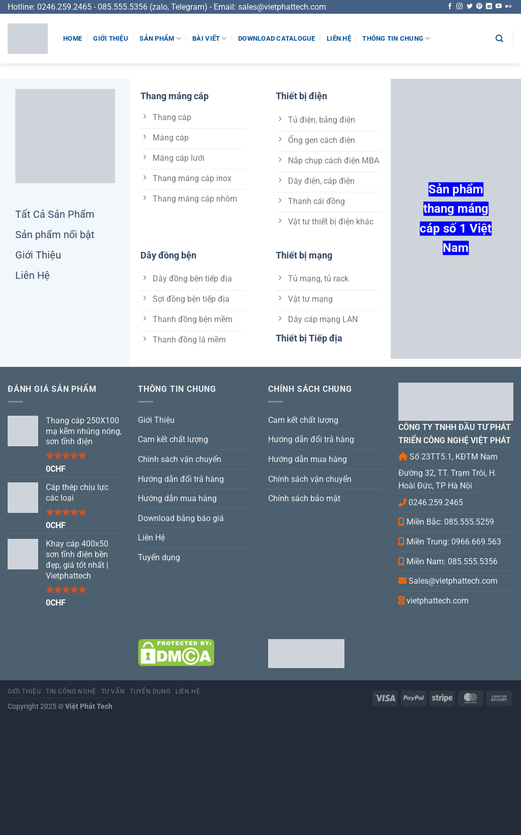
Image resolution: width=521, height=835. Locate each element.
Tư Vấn (113, 691)
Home (72, 38)
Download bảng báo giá (181, 518)
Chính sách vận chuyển (179, 459)
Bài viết (209, 38)
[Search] (499, 38)
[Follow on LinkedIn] (489, 6)
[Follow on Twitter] (470, 6)
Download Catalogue (276, 38)
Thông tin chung (396, 38)
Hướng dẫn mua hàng (177, 498)
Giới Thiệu (110, 38)
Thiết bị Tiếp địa (309, 338)
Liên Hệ (339, 38)
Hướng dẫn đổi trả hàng (181, 479)
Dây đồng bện (168, 255)
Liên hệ (188, 691)
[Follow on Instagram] (459, 6)
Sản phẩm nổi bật (55, 234)
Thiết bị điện (301, 96)
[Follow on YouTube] (499, 6)
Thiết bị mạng (304, 255)
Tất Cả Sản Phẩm (55, 214)
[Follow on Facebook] (450, 6)
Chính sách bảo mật (304, 498)
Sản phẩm (160, 38)
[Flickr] (508, 6)
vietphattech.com (438, 601)
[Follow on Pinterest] (479, 6)
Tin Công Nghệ (71, 691)
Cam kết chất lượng (173, 439)
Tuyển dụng (159, 557)
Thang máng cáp (174, 96)
